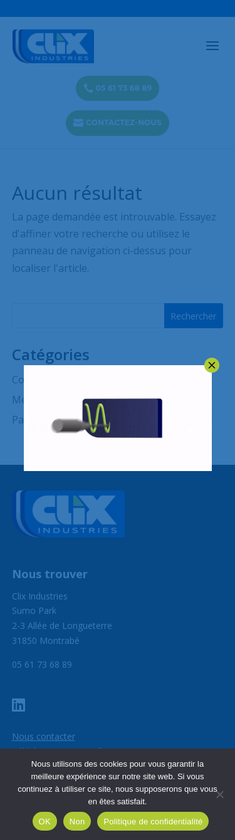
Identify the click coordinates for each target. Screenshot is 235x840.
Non (77, 821)
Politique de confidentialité (152, 821)
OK (45, 821)
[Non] (219, 794)
